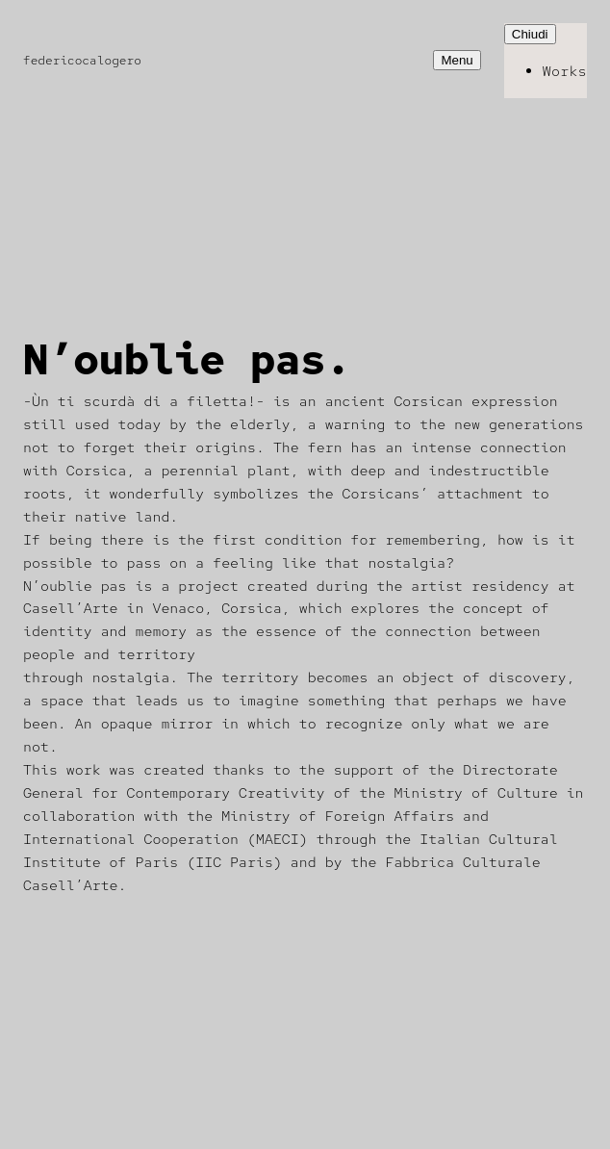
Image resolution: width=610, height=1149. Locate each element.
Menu (456, 60)
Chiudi (530, 34)
